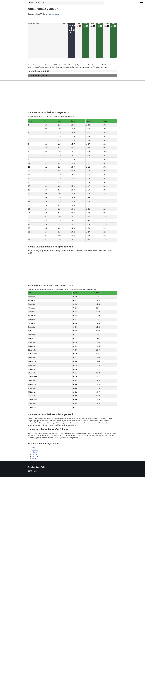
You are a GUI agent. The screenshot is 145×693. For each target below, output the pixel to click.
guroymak (35, 456)
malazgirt (35, 454)
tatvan (34, 448)
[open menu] (141, 3)
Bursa (34, 458)
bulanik (34, 452)
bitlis (31, 2)
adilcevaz (35, 450)
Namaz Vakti (40, 467)
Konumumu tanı (53, 14)
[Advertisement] (48, 41)
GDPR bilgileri (32, 471)
